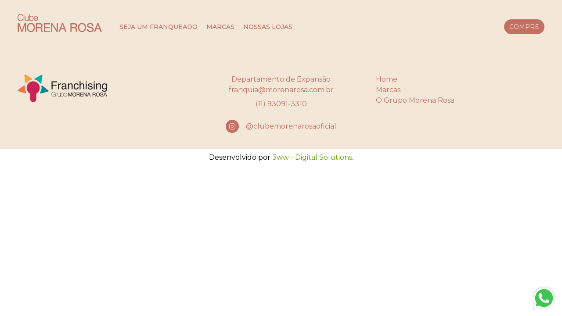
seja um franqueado (158, 27)
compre (524, 27)
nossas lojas (267, 27)
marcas (220, 27)
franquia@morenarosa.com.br (281, 90)
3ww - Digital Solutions (312, 157)
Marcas (388, 90)
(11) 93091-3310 (281, 104)
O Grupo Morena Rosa (415, 100)
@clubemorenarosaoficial (291, 126)
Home (386, 79)
